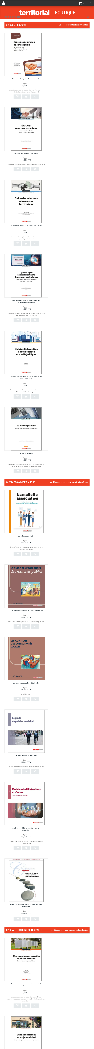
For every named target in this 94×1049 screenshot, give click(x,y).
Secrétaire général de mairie (60, 911)
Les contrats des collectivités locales (25, 375)
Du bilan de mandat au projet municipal (69, 528)
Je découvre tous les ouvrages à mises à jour (69, 251)
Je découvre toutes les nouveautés (73, 25)
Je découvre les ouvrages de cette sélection (69, 478)
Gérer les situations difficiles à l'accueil (64, 958)
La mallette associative (24, 302)
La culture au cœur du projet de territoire (65, 864)
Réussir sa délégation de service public (25, 75)
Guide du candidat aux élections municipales (67, 817)
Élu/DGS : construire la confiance (69, 75)
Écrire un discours (56, 670)
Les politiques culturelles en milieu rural (65, 717)
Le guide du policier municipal (69, 375)
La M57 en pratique (69, 220)
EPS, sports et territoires (59, 769)
